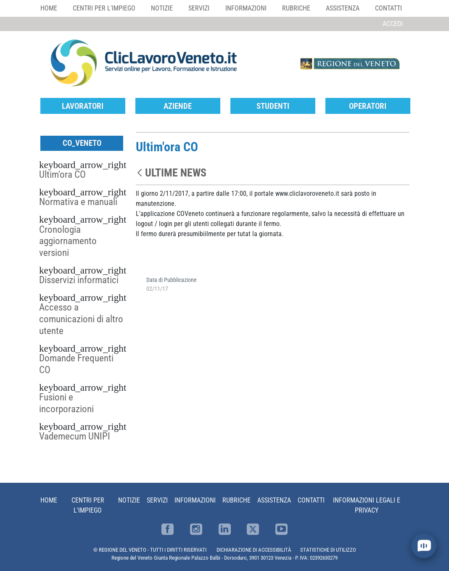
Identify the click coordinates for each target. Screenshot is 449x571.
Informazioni (246, 8)
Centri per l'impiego (104, 8)
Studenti (272, 106)
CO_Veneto (82, 143)
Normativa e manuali (78, 202)
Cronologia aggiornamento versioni (68, 241)
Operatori (367, 106)
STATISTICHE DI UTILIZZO (328, 550)
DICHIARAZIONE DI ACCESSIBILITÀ (254, 550)
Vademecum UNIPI (74, 436)
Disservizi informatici (79, 280)
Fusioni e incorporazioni (66, 403)
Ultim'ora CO (62, 174)
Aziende (178, 106)
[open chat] (424, 546)
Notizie (162, 8)
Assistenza (342, 8)
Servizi (198, 8)
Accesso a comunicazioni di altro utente (81, 319)
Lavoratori (82, 106)
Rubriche (296, 8)
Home (48, 8)
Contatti (388, 8)
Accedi (393, 24)
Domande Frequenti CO (76, 364)
